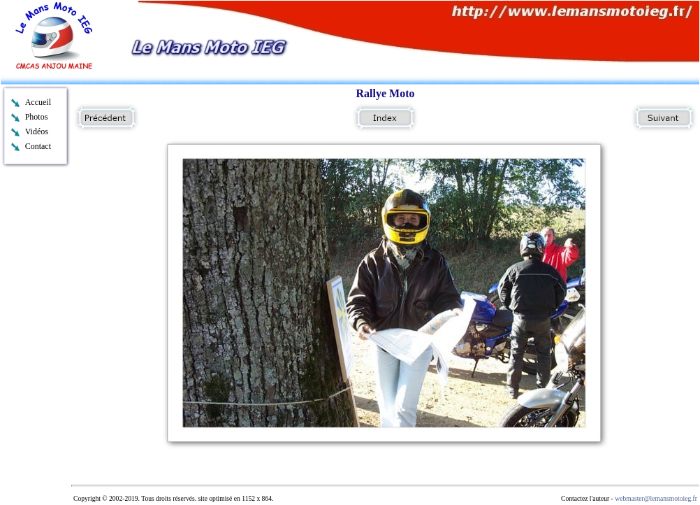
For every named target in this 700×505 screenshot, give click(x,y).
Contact (38, 146)
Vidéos (36, 131)
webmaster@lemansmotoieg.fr (656, 498)
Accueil (38, 102)
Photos (36, 117)
